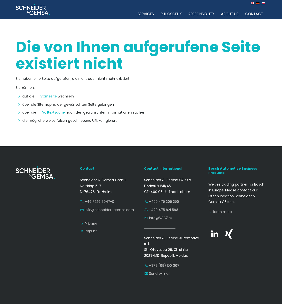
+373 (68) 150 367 (164, 265)
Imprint (91, 231)
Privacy (91, 223)
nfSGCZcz (160, 218)
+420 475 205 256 (164, 201)
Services (146, 14)
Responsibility (201, 14)
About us (230, 14)
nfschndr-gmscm (109, 210)
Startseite (48, 96)
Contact (254, 14)
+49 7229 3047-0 (99, 201)
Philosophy (171, 14)
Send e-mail (159, 273)
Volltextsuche (53, 112)
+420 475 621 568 (163, 210)
